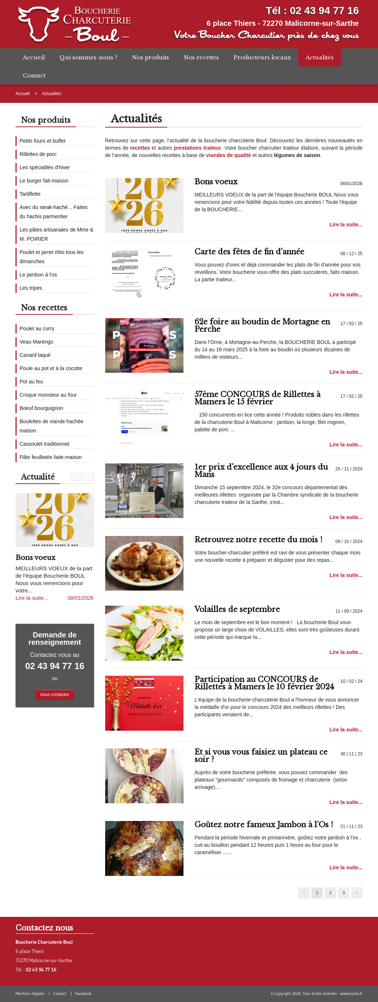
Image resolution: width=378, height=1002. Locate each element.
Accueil (34, 57)
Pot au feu (31, 382)
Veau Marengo (36, 342)
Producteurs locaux (262, 57)
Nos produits (150, 57)
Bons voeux (216, 181)
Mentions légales (30, 993)
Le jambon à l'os (38, 275)
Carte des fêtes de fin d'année (249, 251)
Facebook (83, 993)
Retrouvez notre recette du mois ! (258, 539)
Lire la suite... (346, 224)
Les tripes (31, 288)
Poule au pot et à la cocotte (51, 368)
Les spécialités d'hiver (45, 167)
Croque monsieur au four (48, 395)
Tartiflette (30, 194)
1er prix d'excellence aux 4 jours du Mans (261, 471)
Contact (34, 75)
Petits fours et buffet (42, 141)
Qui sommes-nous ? (88, 57)
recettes (140, 148)
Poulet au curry (37, 328)
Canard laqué (35, 355)
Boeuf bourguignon (41, 408)
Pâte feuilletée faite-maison (51, 457)
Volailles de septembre (237, 609)
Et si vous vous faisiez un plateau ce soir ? (261, 756)
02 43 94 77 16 (324, 10)
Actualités (320, 57)
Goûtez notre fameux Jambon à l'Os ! (264, 824)
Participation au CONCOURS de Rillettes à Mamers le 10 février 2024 (264, 683)
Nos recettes (201, 57)
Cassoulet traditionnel (44, 444)
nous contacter (54, 694)
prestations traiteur (197, 148)
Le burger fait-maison (44, 181)
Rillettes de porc (38, 154)
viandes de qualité (228, 155)
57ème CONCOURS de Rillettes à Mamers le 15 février (257, 398)
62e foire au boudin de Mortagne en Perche (262, 325)
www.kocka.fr (351, 993)
